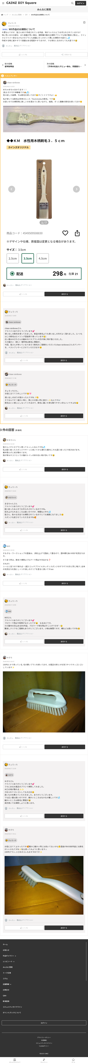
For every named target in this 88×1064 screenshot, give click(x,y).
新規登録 (6, 1001)
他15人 (19, 920)
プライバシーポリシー (44, 1037)
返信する (65, 294)
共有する (66, 54)
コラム (5, 978)
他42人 (17, 574)
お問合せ (6, 990)
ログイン (80, 3)
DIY (26, 15)
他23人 (19, 633)
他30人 (19, 352)
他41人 (17, 285)
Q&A (4, 995)
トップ (5, 15)
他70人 (16, 45)
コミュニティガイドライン (12, 1007)
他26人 (19, 408)
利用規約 (44, 1040)
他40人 (17, 738)
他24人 (19, 522)
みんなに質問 (16, 15)
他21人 (19, 808)
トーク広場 (7, 973)
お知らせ (6, 950)
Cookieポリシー (44, 1046)
